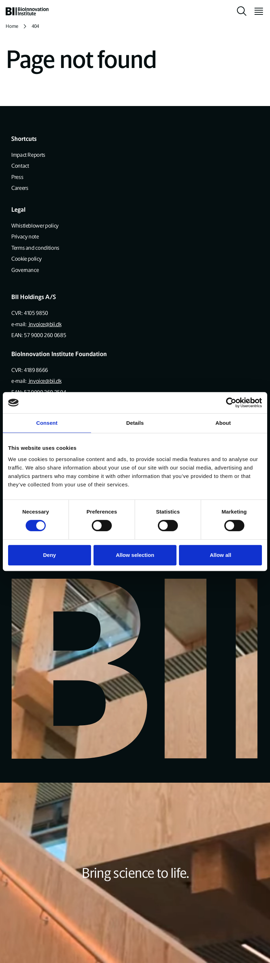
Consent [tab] (47, 423)
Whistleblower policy (35, 225)
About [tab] (223, 423)
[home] (27, 11)
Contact (20, 165)
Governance (25, 270)
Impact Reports (28, 154)
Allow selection (135, 555)
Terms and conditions (35, 247)
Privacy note (25, 236)
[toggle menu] (256, 11)
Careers (19, 188)
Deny (49, 555)
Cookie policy (26, 258)
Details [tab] (135, 423)
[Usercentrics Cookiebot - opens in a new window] (231, 402)
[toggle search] (242, 11)
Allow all (220, 555)
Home (12, 26)
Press (17, 177)
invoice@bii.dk (45, 324)
